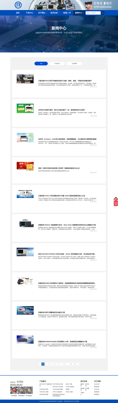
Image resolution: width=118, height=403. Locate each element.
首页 (18, 13)
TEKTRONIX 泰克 (58, 384)
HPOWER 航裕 (43, 394)
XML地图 (76, 401)
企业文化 (96, 389)
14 (71, 364)
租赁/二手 (67, 13)
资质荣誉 (96, 392)
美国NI (68, 389)
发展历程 (96, 386)
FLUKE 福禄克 (70, 386)
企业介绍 (96, 384)
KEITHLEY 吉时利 (58, 386)
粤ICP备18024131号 (69, 401)
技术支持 (55, 13)
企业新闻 (74, 63)
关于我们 (42, 13)
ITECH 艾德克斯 (57, 392)
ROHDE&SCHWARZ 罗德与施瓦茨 (59, 395)
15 (74, 364)
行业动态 (57, 63)
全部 (41, 63)
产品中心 (30, 13)
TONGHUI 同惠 (43, 392)
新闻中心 (79, 13)
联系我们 (96, 394)
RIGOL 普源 (69, 392)
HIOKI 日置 (69, 384)
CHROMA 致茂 (43, 389)
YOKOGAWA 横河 (58, 389)
